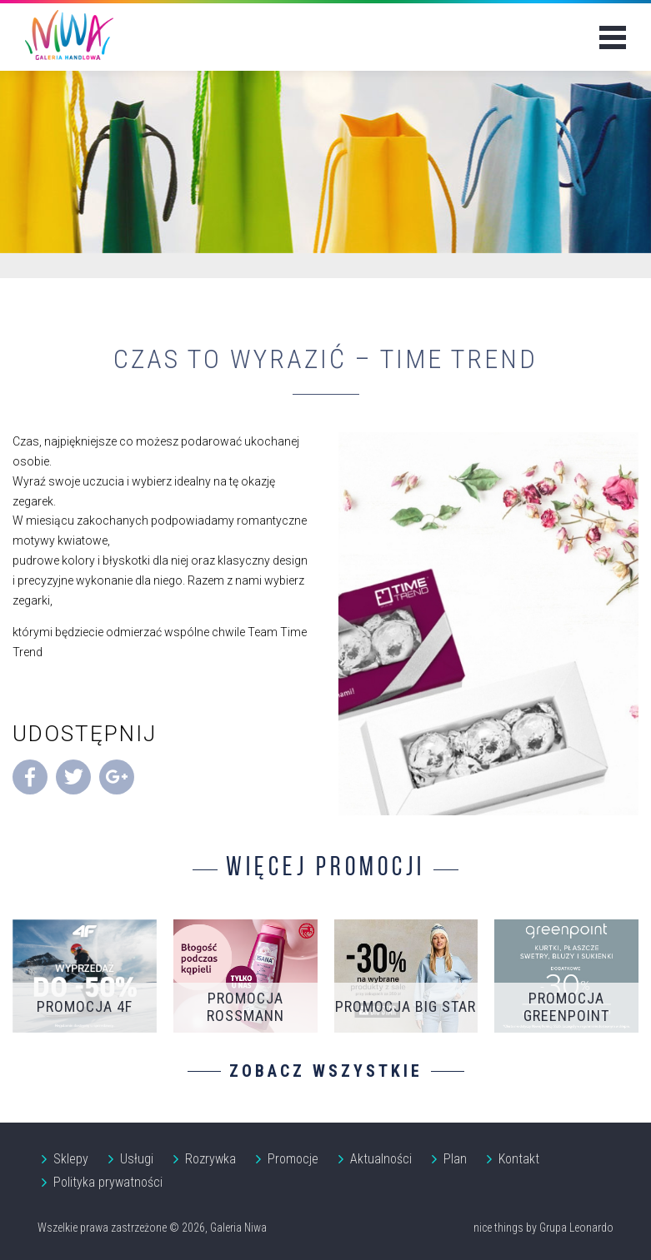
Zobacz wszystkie (326, 1071)
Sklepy (70, 1159)
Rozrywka (210, 1159)
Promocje (293, 1159)
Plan (455, 1159)
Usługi (136, 1159)
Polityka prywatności (108, 1182)
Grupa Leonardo (576, 1227)
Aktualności (381, 1159)
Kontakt (518, 1159)
